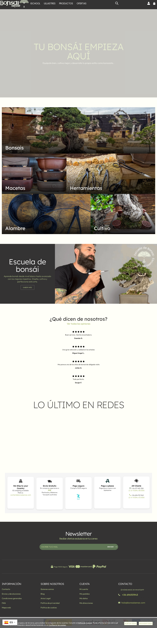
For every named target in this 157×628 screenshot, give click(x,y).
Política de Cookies (85, 623)
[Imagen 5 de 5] (123, 214)
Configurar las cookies (57, 625)
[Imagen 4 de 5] (46, 214)
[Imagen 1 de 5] (78, 130)
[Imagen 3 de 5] (110, 174)
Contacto (6, 589)
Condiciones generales (12, 598)
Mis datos (83, 598)
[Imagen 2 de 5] (34, 174)
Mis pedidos (84, 594)
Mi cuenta (83, 589)
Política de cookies (49, 607)
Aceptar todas (130, 623)
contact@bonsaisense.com (20, 495)
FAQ (4, 603)
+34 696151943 (130, 594)
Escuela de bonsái (27, 265)
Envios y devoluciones (11, 594)
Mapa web (6, 607)
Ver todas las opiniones (78, 323)
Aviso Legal (46, 598)
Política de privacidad (50, 603)
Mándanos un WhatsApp (132, 590)
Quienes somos (47, 589)
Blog (43, 594)
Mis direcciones (86, 603)
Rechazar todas (145, 623)
